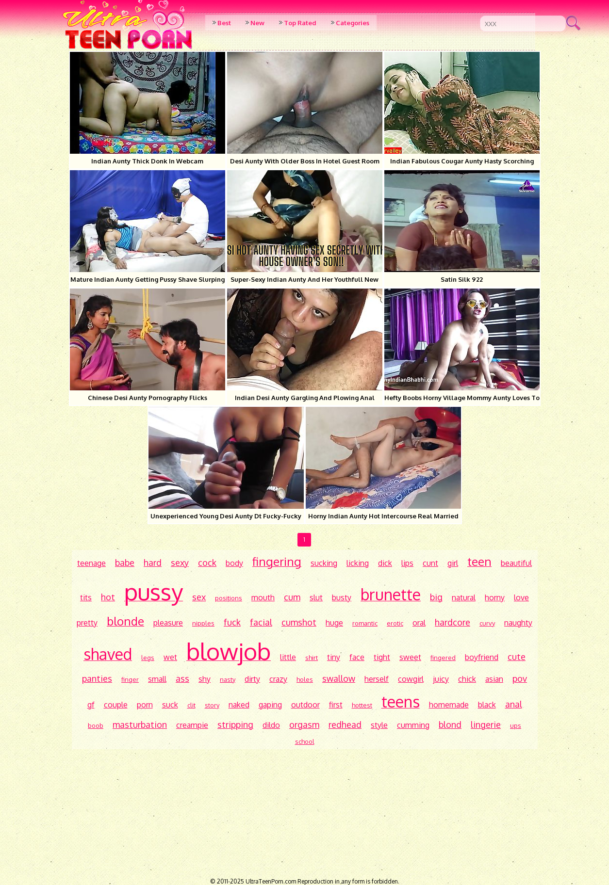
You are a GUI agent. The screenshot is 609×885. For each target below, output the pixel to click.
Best (224, 23)
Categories (352, 23)
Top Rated (300, 23)
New (257, 23)
